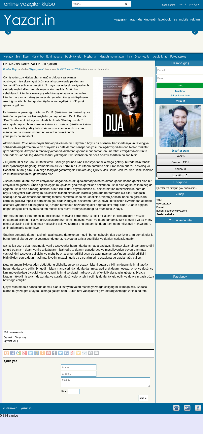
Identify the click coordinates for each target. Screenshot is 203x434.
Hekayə (8, 56)
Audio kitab (160, 56)
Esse (26, 56)
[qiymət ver (10, 340)
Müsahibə (37, 56)
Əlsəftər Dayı (10, 69)
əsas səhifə (168, 4)
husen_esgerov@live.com (171, 210)
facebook (164, 19)
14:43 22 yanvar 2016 (68, 69)
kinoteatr (150, 19)
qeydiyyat (194, 4)
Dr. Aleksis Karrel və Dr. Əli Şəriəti (30, 64)
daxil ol (182, 4)
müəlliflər (120, 20)
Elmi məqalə (54, 56)
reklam (195, 19)
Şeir (18, 56)
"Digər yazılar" (36, 69)
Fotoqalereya (178, 56)
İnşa (129, 56)
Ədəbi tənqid (73, 56)
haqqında (135, 19)
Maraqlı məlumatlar (111, 56)
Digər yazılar (143, 56)
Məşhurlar (90, 56)
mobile (183, 19)
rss (175, 19)
